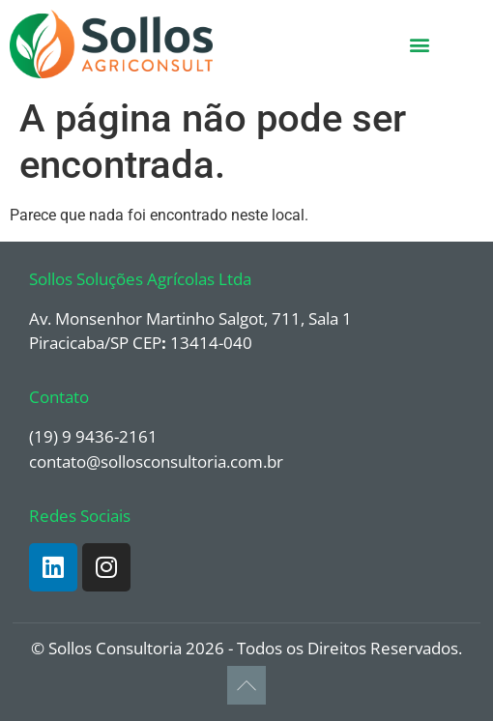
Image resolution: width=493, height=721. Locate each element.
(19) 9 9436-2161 (93, 436)
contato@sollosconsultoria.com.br (156, 461)
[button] (419, 44)
